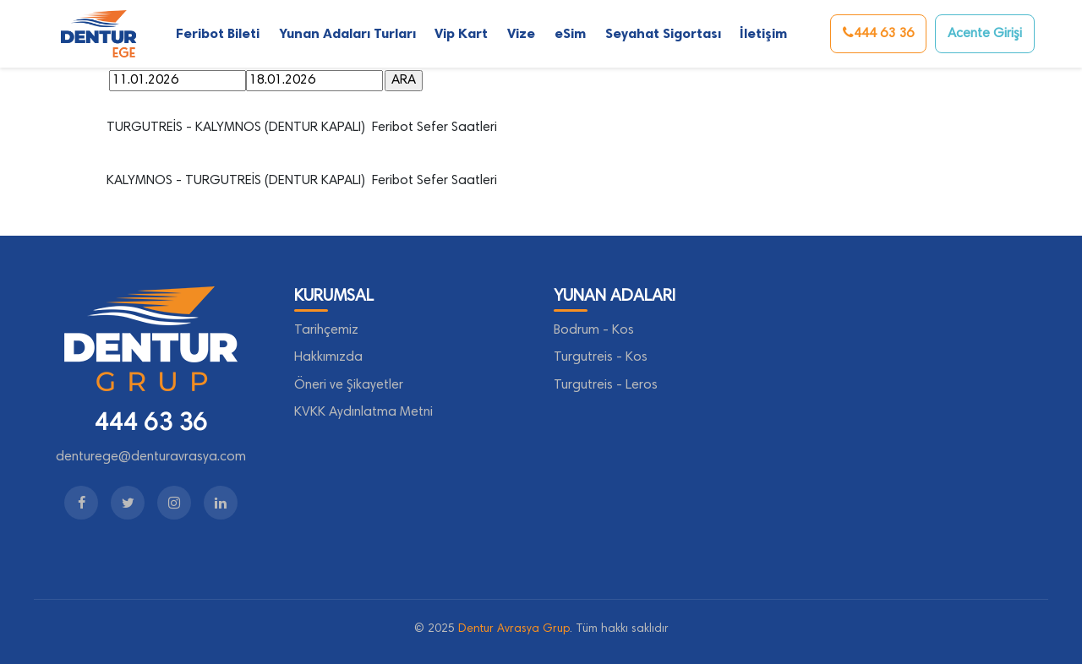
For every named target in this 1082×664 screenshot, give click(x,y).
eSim (570, 33)
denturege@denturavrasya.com (151, 457)
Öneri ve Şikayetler (348, 385)
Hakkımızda (328, 357)
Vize (521, 33)
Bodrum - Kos (594, 330)
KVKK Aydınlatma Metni (363, 412)
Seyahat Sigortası (663, 33)
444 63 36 (878, 33)
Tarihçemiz (326, 330)
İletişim (763, 33)
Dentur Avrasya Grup (514, 629)
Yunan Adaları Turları (347, 33)
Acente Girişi (985, 34)
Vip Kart (461, 33)
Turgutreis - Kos (601, 357)
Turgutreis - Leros (606, 385)
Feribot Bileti (218, 33)
